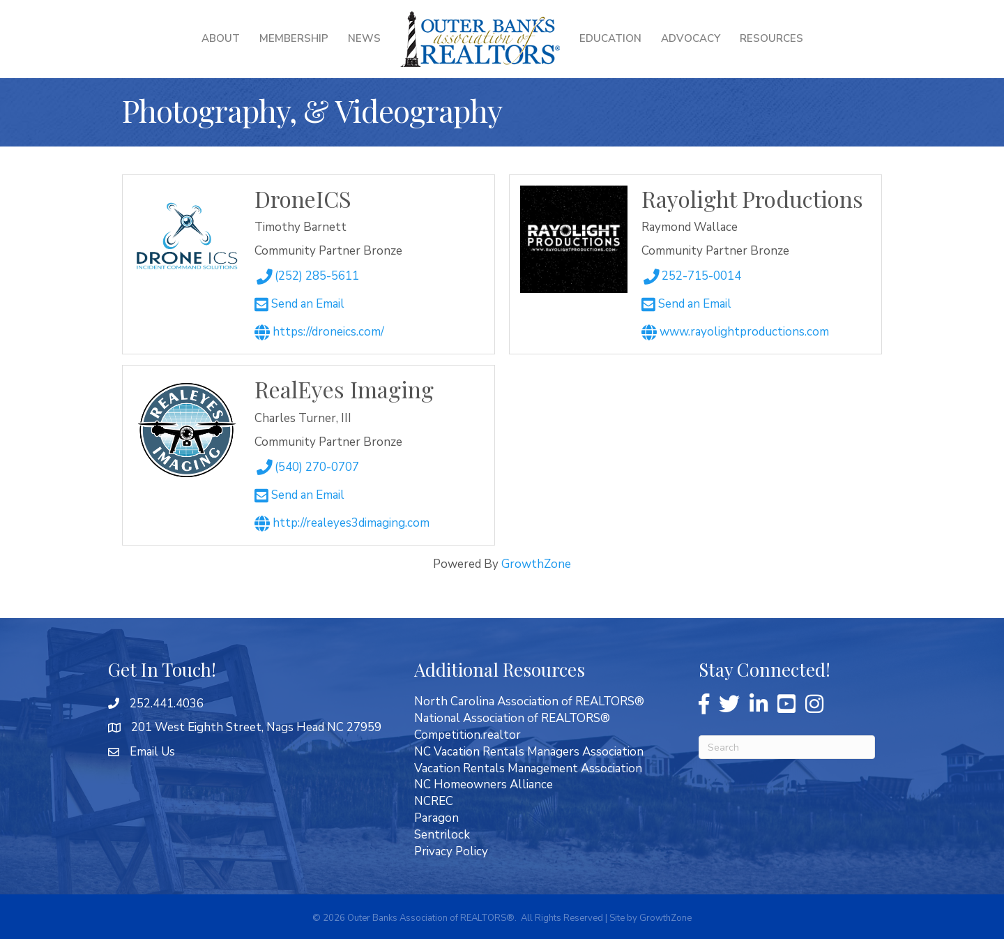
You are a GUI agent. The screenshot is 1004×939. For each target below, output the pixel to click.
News (364, 38)
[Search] (787, 747)
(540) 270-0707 (306, 467)
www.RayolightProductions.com (735, 332)
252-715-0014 (690, 276)
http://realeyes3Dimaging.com (341, 523)
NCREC (433, 801)
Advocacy (690, 38)
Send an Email (299, 304)
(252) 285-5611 (306, 276)
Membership (293, 38)
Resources (771, 38)
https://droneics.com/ (319, 332)
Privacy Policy (451, 851)
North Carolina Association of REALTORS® (529, 701)
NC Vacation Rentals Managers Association (529, 752)
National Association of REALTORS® (512, 718)
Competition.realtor (467, 735)
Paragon (436, 818)
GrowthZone (536, 564)
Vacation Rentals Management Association (528, 768)
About (220, 38)
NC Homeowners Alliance (483, 784)
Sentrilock (442, 835)
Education (610, 38)
